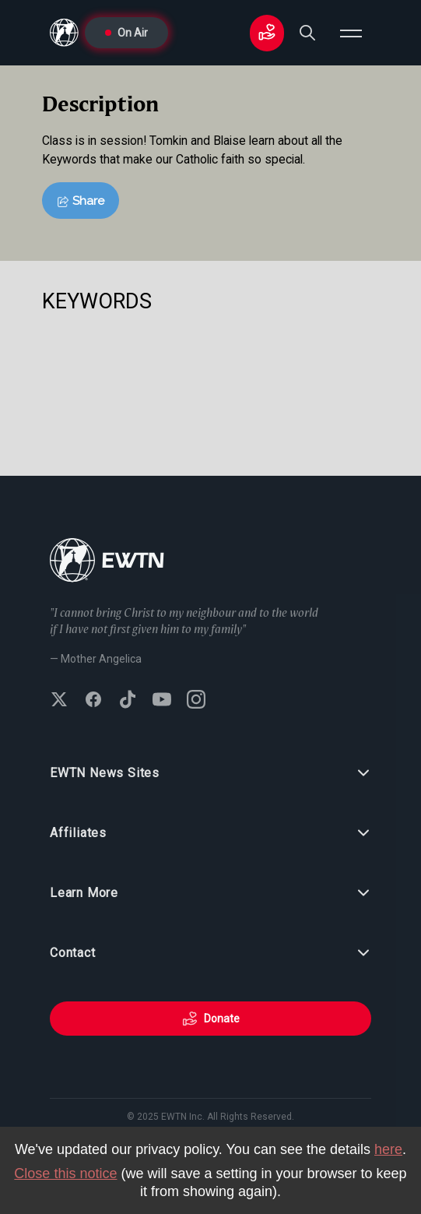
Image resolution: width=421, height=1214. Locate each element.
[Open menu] (351, 32)
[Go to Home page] (107, 562)
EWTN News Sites (210, 773)
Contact (210, 953)
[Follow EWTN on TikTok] (127, 701)
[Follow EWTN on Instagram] (196, 701)
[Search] (307, 33)
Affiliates (210, 833)
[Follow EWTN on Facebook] (93, 701)
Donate (211, 1018)
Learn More (210, 893)
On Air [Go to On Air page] (126, 32)
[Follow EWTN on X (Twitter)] (59, 701)
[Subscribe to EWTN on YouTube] (162, 701)
